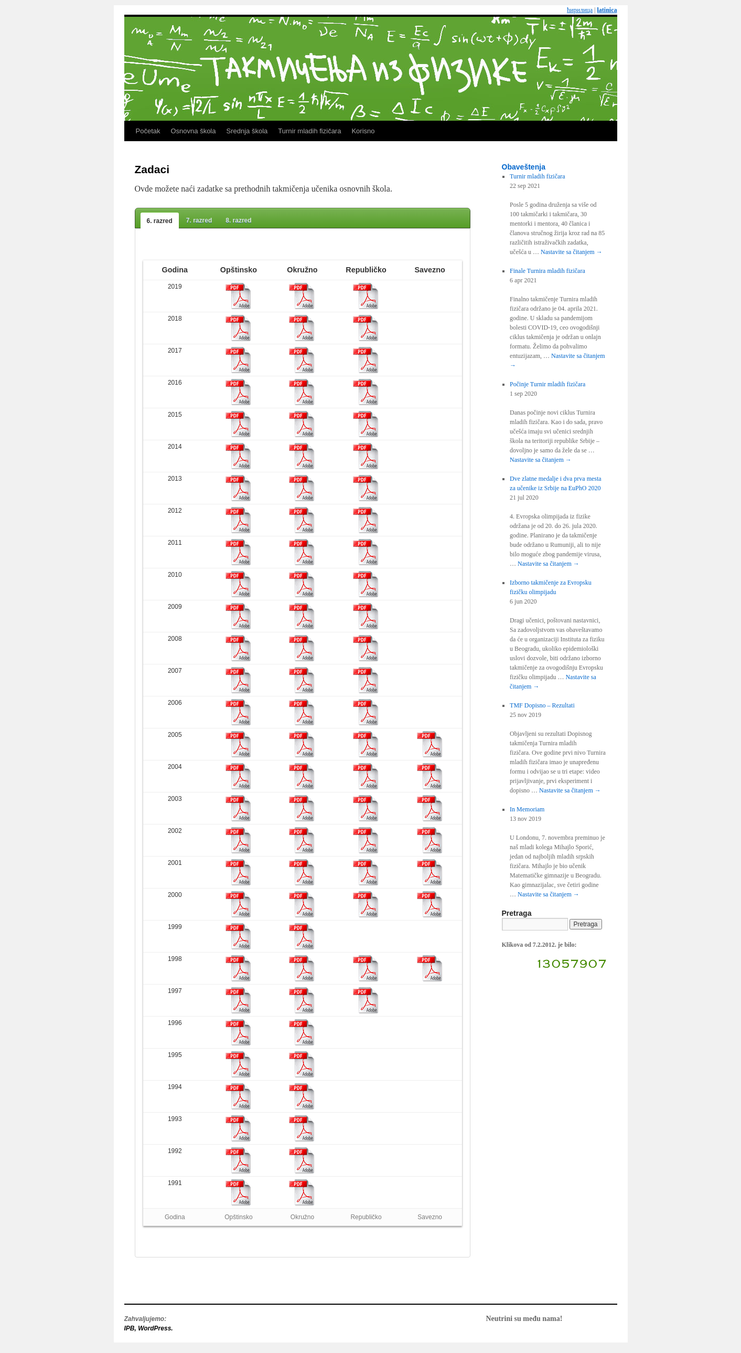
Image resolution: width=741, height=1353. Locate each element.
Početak (148, 131)
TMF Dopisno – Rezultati (542, 705)
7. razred (199, 220)
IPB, (131, 1328)
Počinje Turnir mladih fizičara (547, 384)
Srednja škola (246, 131)
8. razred (238, 220)
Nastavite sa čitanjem (572, 252)
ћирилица (580, 10)
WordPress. (155, 1328)
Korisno (362, 131)
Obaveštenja (523, 167)
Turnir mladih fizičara (309, 131)
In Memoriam (527, 809)
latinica (607, 10)
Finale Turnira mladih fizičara (547, 270)
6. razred (160, 221)
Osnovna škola (193, 131)
